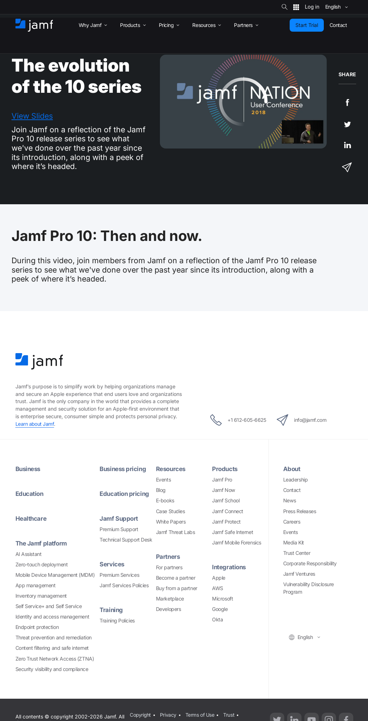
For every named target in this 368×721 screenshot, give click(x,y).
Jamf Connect (227, 511)
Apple (218, 578)
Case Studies (170, 511)
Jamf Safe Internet (232, 532)
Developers (168, 609)
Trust (229, 714)
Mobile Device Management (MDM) (55, 575)
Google (219, 609)
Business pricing (124, 469)
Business (28, 469)
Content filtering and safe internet (52, 648)
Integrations (229, 567)
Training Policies (117, 620)
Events (163, 479)
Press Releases (299, 511)
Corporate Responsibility (310, 563)
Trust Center (296, 553)
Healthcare (31, 518)
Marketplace (170, 598)
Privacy (168, 714)
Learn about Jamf (35, 424)
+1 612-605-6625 (235, 420)
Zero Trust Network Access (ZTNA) (54, 659)
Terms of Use (200, 714)
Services (112, 564)
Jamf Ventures (299, 574)
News (289, 500)
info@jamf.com (305, 420)
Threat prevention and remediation (53, 637)
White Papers (171, 522)
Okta (217, 619)
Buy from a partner (176, 588)
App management (35, 585)
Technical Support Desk (126, 540)
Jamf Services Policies (124, 585)
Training (112, 609)
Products (225, 469)
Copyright (140, 714)
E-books (165, 500)
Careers (291, 522)
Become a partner (176, 578)
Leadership (295, 479)
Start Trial (306, 25)
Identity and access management (52, 616)
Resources (171, 469)
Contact (292, 490)
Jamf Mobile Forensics (236, 542)
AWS (217, 588)
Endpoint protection (37, 627)
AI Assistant (28, 554)
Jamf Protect (226, 522)
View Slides (32, 115)
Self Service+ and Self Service (48, 606)
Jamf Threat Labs (175, 532)
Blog (161, 490)
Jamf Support (119, 518)
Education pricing (125, 493)
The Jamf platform (42, 543)
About (292, 469)
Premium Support (119, 529)
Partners (168, 556)
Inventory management (41, 596)
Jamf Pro (222, 479)
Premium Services (119, 575)
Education (30, 493)
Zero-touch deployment (41, 564)
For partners (169, 567)
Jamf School (225, 500)
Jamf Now (223, 490)
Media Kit (293, 542)
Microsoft (222, 598)
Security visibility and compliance (51, 669)
